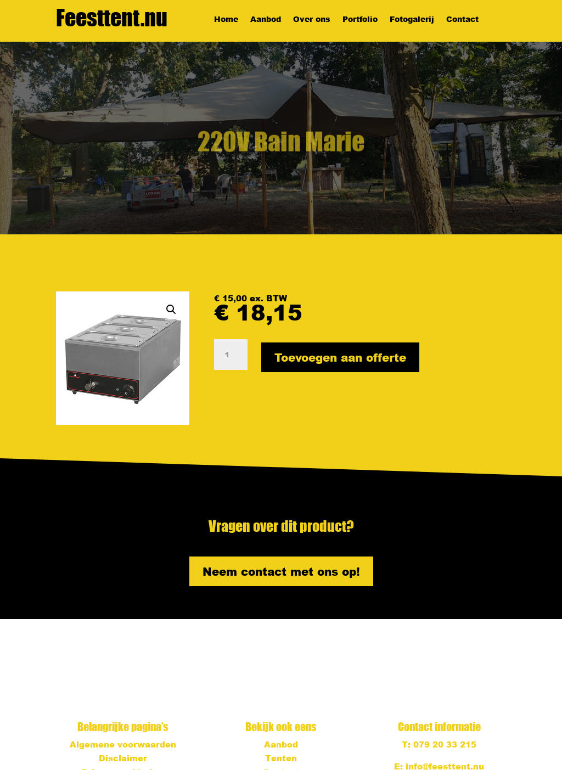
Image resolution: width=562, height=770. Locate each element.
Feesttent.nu (111, 17)
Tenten (281, 758)
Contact (462, 19)
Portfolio (360, 19)
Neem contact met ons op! (281, 571)
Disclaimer (123, 758)
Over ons (311, 19)
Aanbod (265, 19)
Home (226, 19)
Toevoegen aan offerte (340, 357)
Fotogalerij (412, 19)
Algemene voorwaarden (123, 744)
